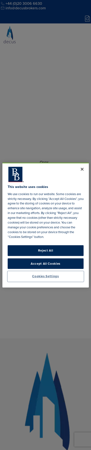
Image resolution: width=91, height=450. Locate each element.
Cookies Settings (45, 276)
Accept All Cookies (45, 263)
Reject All (45, 250)
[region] (45, 225)
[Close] (82, 169)
